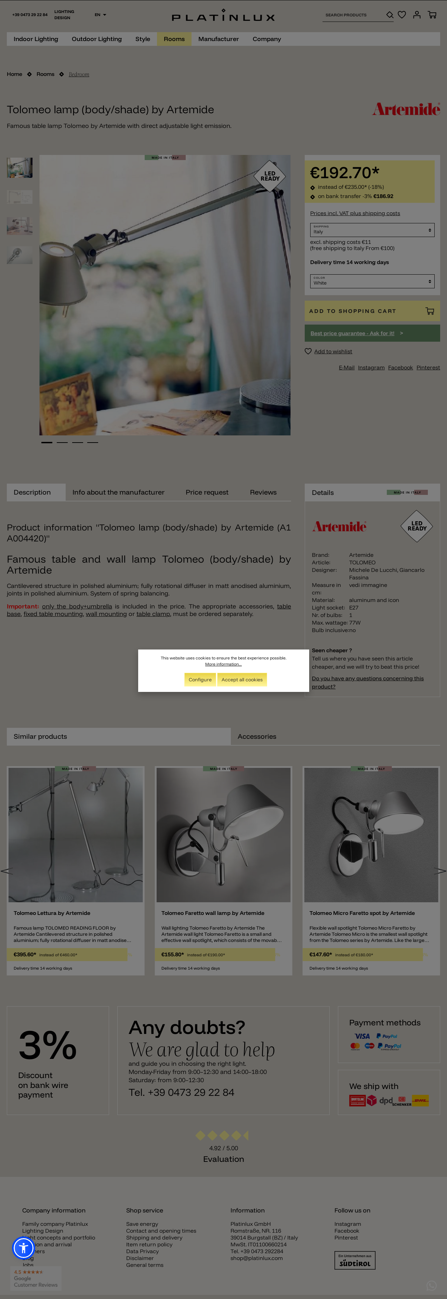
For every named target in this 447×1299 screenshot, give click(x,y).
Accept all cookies (242, 680)
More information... (223, 664)
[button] (24, 1248)
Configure (200, 680)
